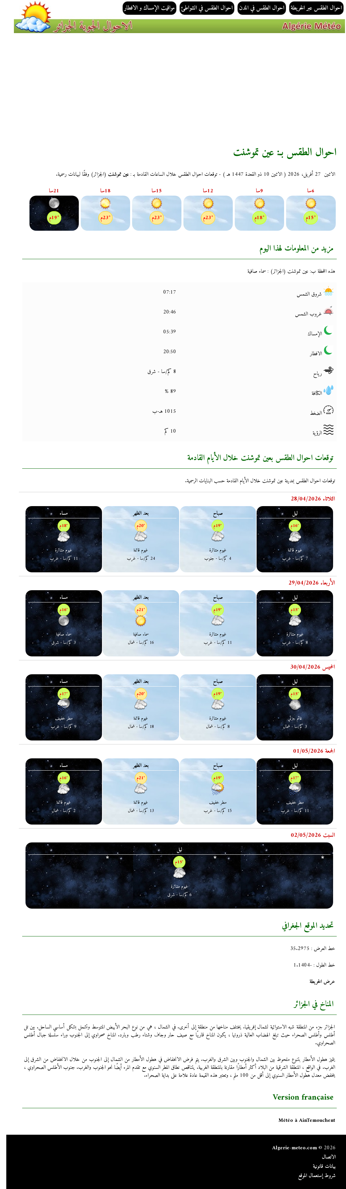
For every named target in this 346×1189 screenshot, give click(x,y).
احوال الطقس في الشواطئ (200, 8)
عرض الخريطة (316, 981)
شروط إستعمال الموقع (310, 1175)
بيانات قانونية (318, 1166)
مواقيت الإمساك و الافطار (143, 8)
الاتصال (322, 1157)
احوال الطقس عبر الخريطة (310, 8)
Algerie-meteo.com (288, 1148)
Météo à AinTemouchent (300, 1120)
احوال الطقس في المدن (255, 8)
